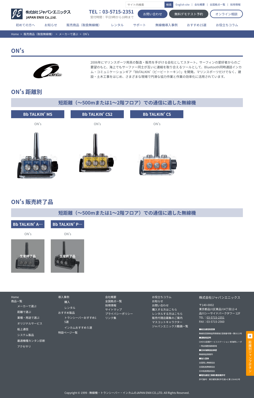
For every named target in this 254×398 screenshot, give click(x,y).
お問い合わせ (152, 14)
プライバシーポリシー (119, 314)
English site (183, 4)
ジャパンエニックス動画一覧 (170, 326)
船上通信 (22, 329)
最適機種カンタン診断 (31, 341)
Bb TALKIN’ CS (157, 114)
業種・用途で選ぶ (28, 318)
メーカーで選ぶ (68, 34)
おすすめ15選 (196, 24)
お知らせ (50, 24)
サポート (139, 24)
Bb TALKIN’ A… (28, 224)
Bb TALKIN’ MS (37, 114)
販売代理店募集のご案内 (167, 318)
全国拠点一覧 (217, 4)
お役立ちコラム (227, 24)
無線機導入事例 (166, 24)
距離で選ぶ (24, 312)
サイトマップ (113, 309)
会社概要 (199, 4)
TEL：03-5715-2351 (111, 14)
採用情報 (235, 4)
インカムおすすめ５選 (78, 327)
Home (15, 34)
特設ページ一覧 (68, 332)
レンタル (117, 24)
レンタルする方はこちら (167, 314)
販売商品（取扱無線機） (83, 24)
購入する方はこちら (164, 309)
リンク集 (110, 318)
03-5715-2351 (215, 317)
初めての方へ (25, 24)
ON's (37, 123)
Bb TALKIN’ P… (67, 224)
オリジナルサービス (29, 323)
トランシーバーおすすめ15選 (80, 320)
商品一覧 (16, 301)
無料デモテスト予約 (188, 14)
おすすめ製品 (66, 313)
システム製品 (25, 335)
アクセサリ (24, 346)
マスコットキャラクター (167, 322)
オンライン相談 (226, 14)
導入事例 (63, 297)
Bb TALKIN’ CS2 (97, 114)
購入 (67, 302)
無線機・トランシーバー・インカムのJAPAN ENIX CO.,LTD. (126, 393)
